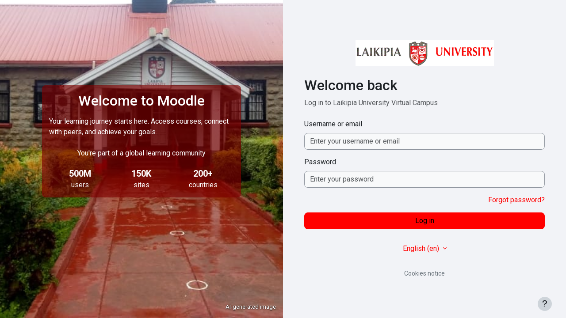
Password (320, 162)
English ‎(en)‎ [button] (422, 248)
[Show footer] (545, 304)
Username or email (333, 124)
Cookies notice (424, 273)
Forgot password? (516, 200)
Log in (424, 220)
